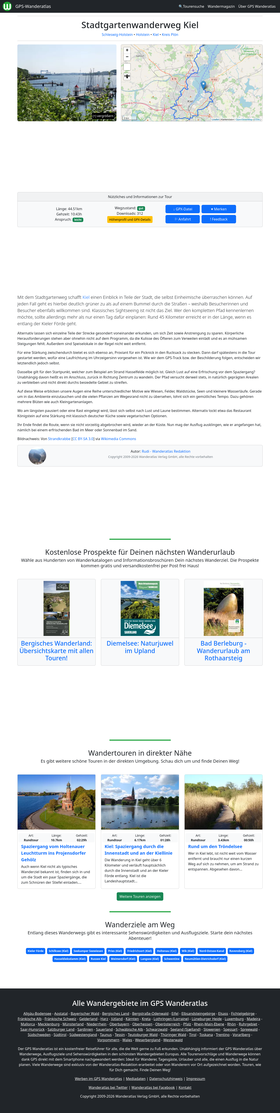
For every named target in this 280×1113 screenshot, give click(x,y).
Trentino (223, 1034)
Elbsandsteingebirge (198, 1013)
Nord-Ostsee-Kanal (211, 951)
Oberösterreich (167, 1024)
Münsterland (73, 1024)
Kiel (156, 34)
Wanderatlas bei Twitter (108, 1087)
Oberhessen (142, 1024)
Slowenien (212, 1029)
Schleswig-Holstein (117, 34)
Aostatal (61, 1013)
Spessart (230, 1029)
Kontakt (184, 1087)
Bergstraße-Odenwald (150, 1013)
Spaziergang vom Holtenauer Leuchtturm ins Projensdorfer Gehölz (53, 853)
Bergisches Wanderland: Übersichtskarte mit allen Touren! (56, 650)
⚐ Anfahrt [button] (183, 219)
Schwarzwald (156, 1029)
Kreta (146, 1018)
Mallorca (28, 1024)
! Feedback (219, 219)
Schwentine (172, 959)
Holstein (142, 34)
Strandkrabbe (59, 438)
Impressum (195, 1078)
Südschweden (39, 1034)
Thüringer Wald (173, 1034)
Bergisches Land (115, 1013)
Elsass (223, 1013)
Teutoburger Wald (143, 1034)
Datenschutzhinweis (166, 1078)
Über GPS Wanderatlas (257, 6)
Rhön (231, 1024)
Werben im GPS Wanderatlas (98, 1078)
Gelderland (88, 1018)
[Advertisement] (192, 155)
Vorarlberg (241, 1034)
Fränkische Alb (30, 1018)
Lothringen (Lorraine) (171, 1018)
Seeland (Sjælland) (185, 1029)
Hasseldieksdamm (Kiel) (70, 959)
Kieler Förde (36, 951)
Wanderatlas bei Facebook (153, 1087)
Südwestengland (83, 1034)
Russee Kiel (98, 959)
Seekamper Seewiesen (88, 951)
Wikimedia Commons (118, 438)
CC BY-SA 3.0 (83, 438)
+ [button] (127, 50)
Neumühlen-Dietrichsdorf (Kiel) (205, 959)
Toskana (206, 1034)
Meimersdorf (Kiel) (123, 959)
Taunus (106, 1034)
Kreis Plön (170, 34)
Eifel (174, 1013)
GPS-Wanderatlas (33, 6)
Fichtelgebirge (243, 1013)
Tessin (120, 1034)
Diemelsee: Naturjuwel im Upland (140, 647)
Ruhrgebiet (248, 1024)
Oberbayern (119, 1024)
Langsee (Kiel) (150, 959)
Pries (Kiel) (115, 951)
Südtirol (60, 1034)
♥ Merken (219, 209)
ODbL (257, 119)
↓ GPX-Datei (182, 209)
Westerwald (173, 1040)
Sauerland (104, 1029)
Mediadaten (135, 1078)
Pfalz (187, 1024)
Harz (104, 1018)
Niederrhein (96, 1024)
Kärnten (132, 1018)
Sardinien (85, 1029)
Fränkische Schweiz (60, 1018)
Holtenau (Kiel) (166, 951)
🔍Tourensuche (191, 6)
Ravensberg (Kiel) (240, 951)
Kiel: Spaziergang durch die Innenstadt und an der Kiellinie (139, 849)
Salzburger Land (60, 1029)
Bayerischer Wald (85, 1013)
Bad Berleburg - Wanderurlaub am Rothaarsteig (223, 650)
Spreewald (249, 1029)
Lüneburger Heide (207, 1018)
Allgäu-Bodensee (37, 1013)
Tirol (192, 1034)
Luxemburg (234, 1018)
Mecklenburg (49, 1024)
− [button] (127, 57)
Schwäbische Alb (129, 1029)
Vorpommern (108, 1040)
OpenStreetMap (244, 119)
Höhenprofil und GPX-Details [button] (130, 219)
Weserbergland (147, 1040)
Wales (127, 1040)
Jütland (117, 1018)
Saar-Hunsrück (32, 1029)
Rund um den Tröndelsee (215, 846)
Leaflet (215, 119)
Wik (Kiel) (188, 951)
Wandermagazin (221, 6)
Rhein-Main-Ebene (209, 1024)
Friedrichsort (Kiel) (139, 951)
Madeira (253, 1018)
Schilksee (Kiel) (58, 951)
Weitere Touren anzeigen (140, 896)
